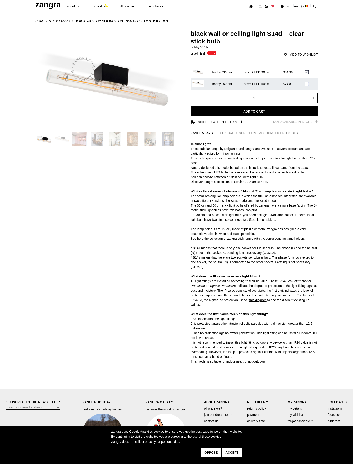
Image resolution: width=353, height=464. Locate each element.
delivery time (256, 421)
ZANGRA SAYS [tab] (202, 133)
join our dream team (218, 415)
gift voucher (127, 6)
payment (253, 415)
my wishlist (295, 415)
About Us (73, 6)
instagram (335, 408)
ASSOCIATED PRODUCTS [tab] (278, 133)
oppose (211, 452)
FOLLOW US (337, 402)
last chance (156, 6)
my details (295, 408)
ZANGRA (48, 4)
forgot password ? (300, 421)
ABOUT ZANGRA (217, 402)
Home (40, 21)
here (264, 182)
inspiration (99, 6)
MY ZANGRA (297, 402)
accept (231, 452)
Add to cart (254, 111)
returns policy (256, 408)
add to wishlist (301, 54)
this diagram (257, 300)
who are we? (213, 408)
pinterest (334, 421)
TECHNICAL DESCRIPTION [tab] (236, 133)
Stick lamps (59, 21)
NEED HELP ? (257, 402)
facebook (334, 415)
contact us (211, 421)
